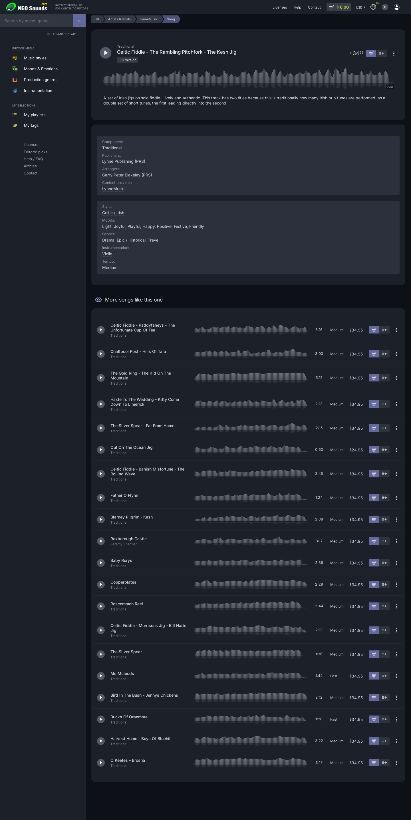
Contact (30, 173)
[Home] (96, 19)
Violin (107, 253)
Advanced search (65, 34)
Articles (30, 166)
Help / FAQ (33, 158)
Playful (134, 226)
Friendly (196, 226)
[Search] (79, 20)
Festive (180, 226)
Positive (164, 226)
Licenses (31, 144)
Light (107, 226)
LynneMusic (113, 188)
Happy (148, 226)
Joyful (119, 226)
